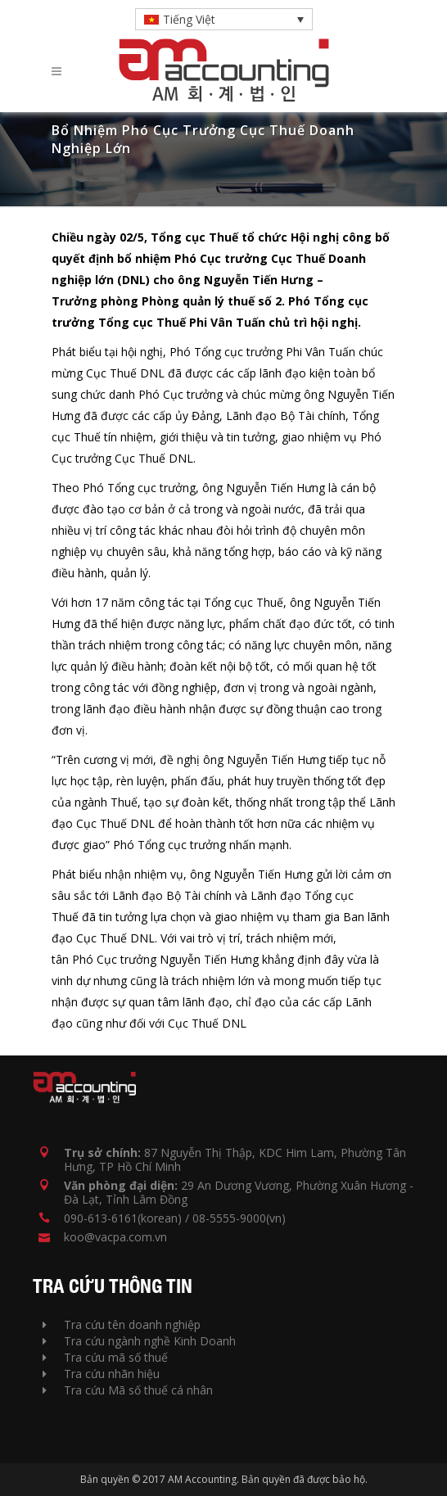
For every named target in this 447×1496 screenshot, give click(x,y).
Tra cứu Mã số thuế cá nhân (128, 1390)
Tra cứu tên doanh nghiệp (122, 1324)
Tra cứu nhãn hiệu (101, 1373)
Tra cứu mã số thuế (105, 1357)
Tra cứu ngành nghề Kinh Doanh (139, 1341)
